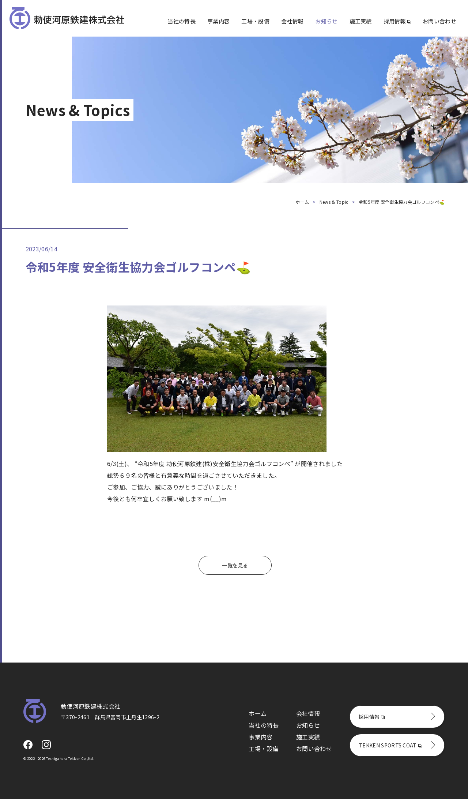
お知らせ (326, 21)
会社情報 (292, 21)
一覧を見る (235, 565)
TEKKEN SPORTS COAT (390, 745)
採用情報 (397, 21)
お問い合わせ (439, 21)
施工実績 (361, 21)
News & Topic (334, 202)
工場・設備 (255, 21)
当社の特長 (181, 21)
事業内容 (218, 21)
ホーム (302, 202)
